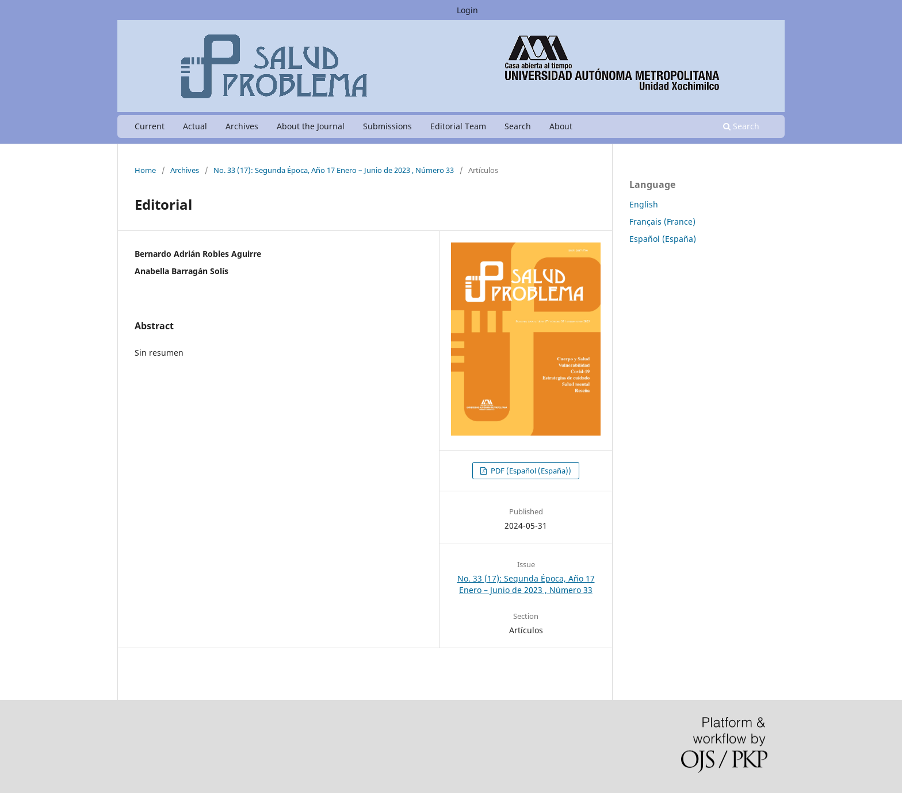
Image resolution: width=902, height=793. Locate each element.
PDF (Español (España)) (530, 470)
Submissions (387, 126)
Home (145, 170)
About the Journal (311, 126)
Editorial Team (458, 126)
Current (150, 126)
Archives (242, 126)
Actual (195, 126)
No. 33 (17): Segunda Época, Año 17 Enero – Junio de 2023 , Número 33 (333, 170)
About (560, 126)
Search (517, 126)
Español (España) (662, 238)
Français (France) (662, 221)
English (643, 204)
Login (467, 10)
